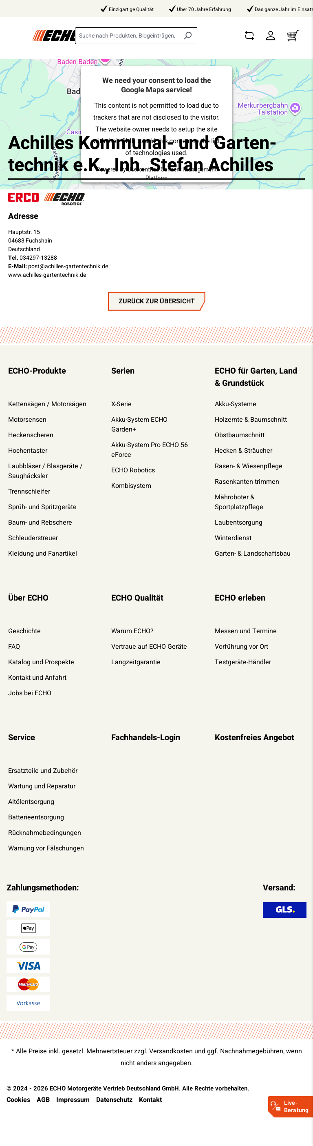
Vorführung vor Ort (241, 647)
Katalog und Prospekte (41, 662)
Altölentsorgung (31, 802)
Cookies (18, 1100)
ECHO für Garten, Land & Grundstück (256, 377)
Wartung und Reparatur (41, 786)
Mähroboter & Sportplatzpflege (239, 502)
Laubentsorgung (238, 522)
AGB (43, 1100)
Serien (122, 371)
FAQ (14, 647)
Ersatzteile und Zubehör (42, 771)
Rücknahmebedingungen (44, 833)
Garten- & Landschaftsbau (253, 554)
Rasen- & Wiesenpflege (248, 466)
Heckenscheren (30, 435)
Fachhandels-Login (145, 737)
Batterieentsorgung (36, 817)
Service (21, 737)
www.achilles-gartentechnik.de (47, 275)
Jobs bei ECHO (29, 693)
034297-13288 (38, 258)
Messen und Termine (246, 631)
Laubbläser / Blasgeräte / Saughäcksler (45, 471)
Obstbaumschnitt (240, 435)
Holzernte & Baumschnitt (251, 420)
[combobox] (127, 35)
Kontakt (150, 1100)
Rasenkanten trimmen (247, 482)
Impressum (73, 1100)
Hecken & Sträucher (243, 451)
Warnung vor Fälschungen (46, 848)
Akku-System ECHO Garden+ (139, 424)
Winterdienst (233, 538)
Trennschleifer (29, 491)
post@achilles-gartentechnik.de (68, 266)
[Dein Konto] (270, 36)
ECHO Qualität (137, 598)
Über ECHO (28, 598)
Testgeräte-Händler (243, 662)
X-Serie (121, 404)
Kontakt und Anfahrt (37, 678)
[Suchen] (187, 35)
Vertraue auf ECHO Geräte (149, 647)
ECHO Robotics (133, 470)
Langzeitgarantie (136, 662)
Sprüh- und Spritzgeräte (42, 507)
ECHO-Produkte (37, 371)
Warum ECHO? (132, 631)
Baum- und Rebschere (40, 522)
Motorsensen (27, 420)
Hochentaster (27, 451)
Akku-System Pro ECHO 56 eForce (149, 450)
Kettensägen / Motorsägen (47, 404)
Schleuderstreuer (33, 538)
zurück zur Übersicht (157, 301)
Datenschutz (114, 1100)
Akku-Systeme (235, 404)
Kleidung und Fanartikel (42, 554)
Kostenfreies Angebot (254, 737)
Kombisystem (131, 486)
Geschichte (24, 631)
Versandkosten (171, 1051)
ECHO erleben (240, 598)
